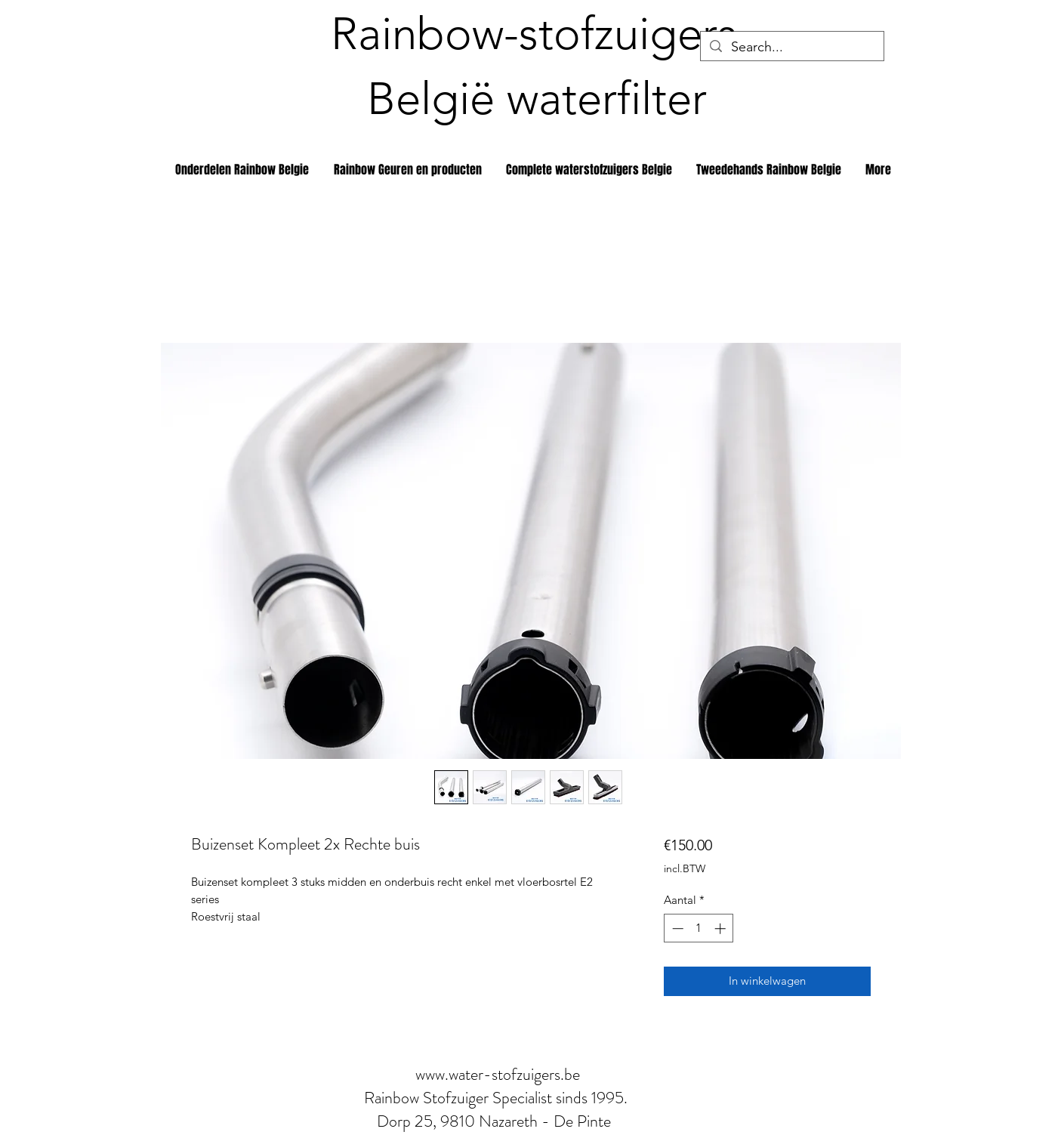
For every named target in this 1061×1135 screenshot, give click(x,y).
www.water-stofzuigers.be (497, 1074)
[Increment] (721, 928)
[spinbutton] (698, 928)
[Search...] (791, 47)
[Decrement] (676, 928)
